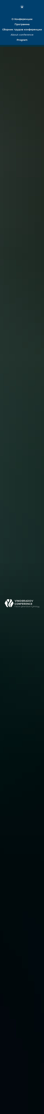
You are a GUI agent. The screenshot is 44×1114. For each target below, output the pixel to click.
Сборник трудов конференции (22, 29)
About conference (22, 34)
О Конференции (22, 19)
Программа (22, 24)
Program (22, 40)
